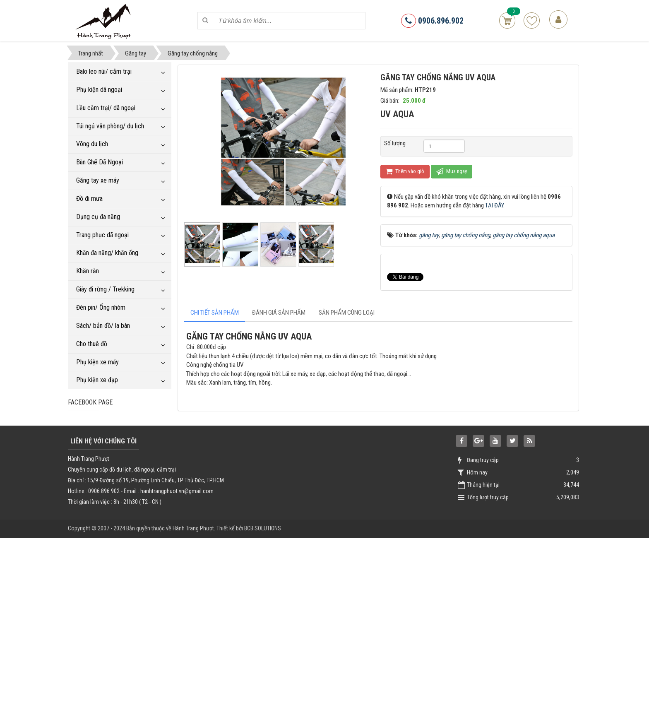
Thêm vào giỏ (405, 171)
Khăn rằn (87, 271)
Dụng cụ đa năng (98, 217)
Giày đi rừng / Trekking (105, 289)
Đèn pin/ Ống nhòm (100, 307)
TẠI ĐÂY (494, 205)
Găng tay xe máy (97, 180)
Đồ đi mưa (89, 198)
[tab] (214, 312)
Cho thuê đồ (91, 344)
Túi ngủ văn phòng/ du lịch (110, 126)
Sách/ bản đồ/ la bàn (103, 326)
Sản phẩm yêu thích (532, 20)
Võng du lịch (92, 144)
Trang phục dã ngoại (102, 235)
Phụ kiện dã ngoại (99, 90)
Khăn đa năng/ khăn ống (107, 253)
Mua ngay (451, 171)
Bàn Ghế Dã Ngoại (99, 162)
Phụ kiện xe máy (97, 362)
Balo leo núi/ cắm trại (104, 71)
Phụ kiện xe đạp (97, 380)
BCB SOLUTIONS (262, 695)
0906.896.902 (432, 21)
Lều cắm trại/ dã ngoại (105, 108)
